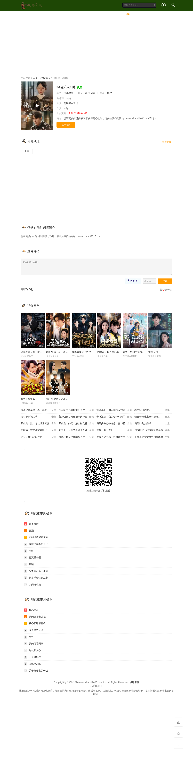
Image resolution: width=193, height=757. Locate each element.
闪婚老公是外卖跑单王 (109, 352)
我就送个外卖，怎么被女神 (76, 423)
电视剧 (76, 14)
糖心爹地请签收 (35, 623)
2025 (109, 93)
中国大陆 (90, 93)
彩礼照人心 (32, 650)
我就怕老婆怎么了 (36, 544)
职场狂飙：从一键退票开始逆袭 (63, 352)
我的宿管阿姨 (33, 643)
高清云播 (166, 142)
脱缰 (29, 551)
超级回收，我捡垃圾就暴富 (152, 430)
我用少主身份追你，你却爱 (114, 423)
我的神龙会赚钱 (152, 423)
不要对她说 (32, 657)
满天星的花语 (33, 630)
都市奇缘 (31, 523)
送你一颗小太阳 (114, 430)
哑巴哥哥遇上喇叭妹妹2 (152, 416)
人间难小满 (32, 584)
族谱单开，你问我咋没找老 (114, 410)
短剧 (128, 14)
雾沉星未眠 (32, 557)
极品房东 (31, 610)
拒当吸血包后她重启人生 (76, 410)
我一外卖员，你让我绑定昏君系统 (64, 399)
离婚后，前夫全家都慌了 (38, 430)
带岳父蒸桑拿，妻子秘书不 (38, 410)
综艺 (89, 14)
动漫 (101, 14)
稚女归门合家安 (152, 410)
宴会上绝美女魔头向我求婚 (152, 437)
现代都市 (45, 78)
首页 (51, 14)
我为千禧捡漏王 (29, 399)
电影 (63, 14)
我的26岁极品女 (35, 616)
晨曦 (29, 564)
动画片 (115, 14)
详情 (153, 118)
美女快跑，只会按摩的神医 (76, 416)
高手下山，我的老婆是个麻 (76, 430)
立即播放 (66, 125)
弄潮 (29, 530)
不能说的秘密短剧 (36, 537)
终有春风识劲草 (38, 416)
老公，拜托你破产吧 (38, 437)
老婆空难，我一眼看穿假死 (35, 352)
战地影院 (134, 682)
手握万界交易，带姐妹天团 (114, 437)
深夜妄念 (153, 352)
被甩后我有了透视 (81, 352)
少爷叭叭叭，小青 (36, 571)
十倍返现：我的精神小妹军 (114, 416)
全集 (26, 151)
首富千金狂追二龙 (36, 577)
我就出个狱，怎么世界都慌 (38, 423)
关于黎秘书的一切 (36, 670)
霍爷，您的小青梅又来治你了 (138, 352)
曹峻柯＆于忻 (71, 103)
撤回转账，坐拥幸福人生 (76, 437)
